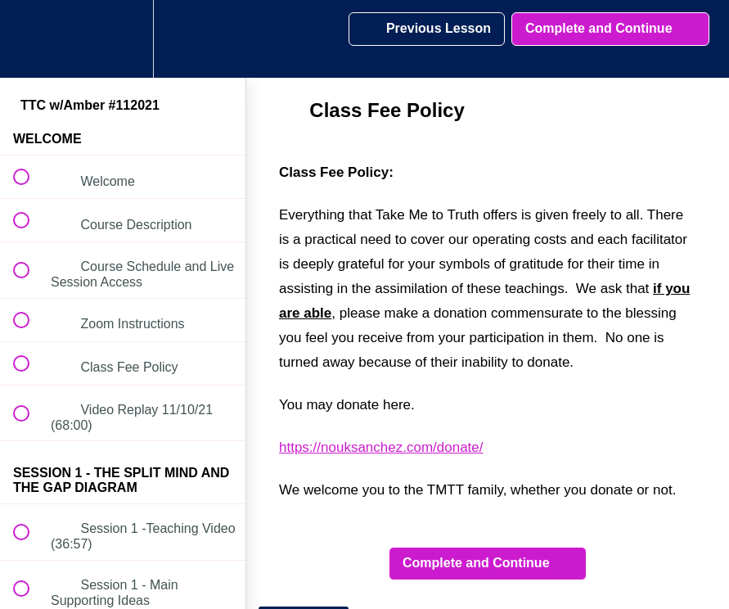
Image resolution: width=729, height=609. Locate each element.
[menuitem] (122, 39)
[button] (30, 39)
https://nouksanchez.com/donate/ (381, 447)
